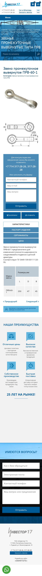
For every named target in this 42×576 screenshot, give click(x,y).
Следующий (31, 301)
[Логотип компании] (13, 4)
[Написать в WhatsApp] (6, 569)
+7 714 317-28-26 (8, 10)
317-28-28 (28, 550)
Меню (8, 17)
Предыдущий (11, 301)
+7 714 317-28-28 (8, 13)
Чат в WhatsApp (25, 10)
